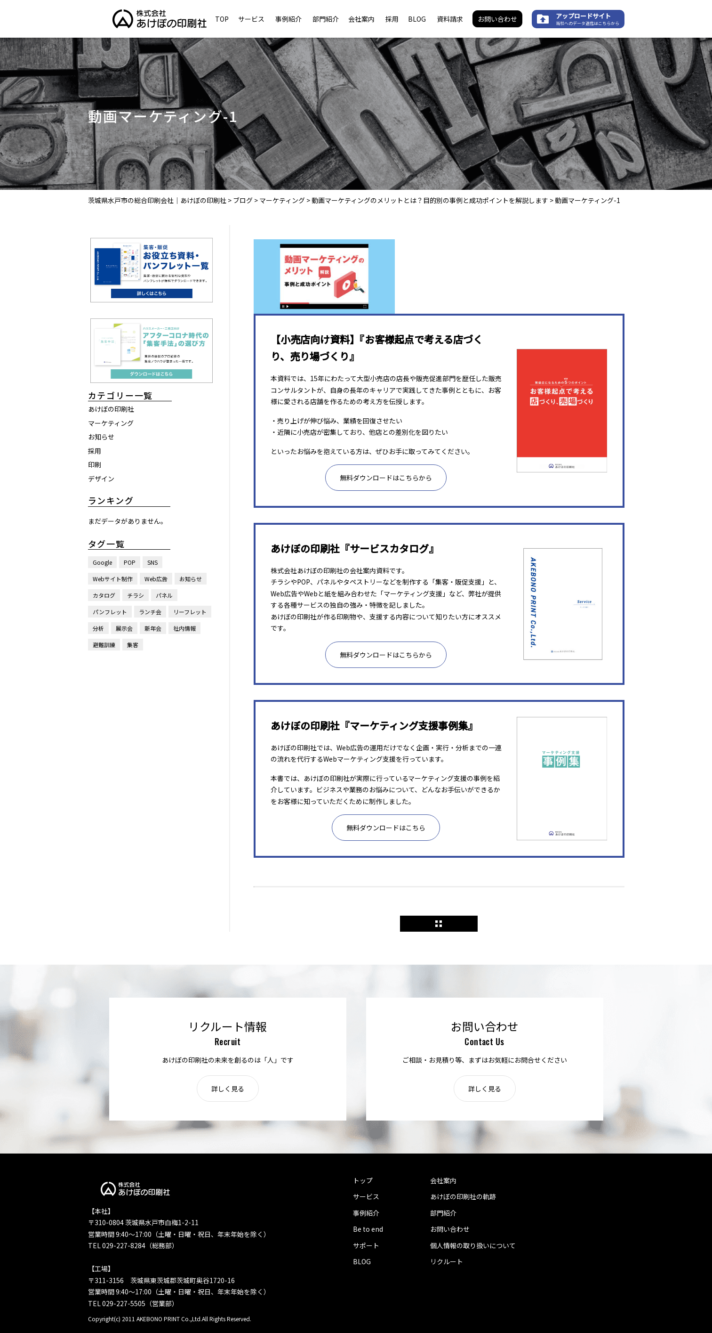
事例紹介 (288, 19)
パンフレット (110, 612)
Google (102, 562)
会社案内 (361, 19)
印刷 (94, 464)
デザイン (101, 478)
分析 (98, 628)
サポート (366, 1245)
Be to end (368, 1229)
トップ (363, 1180)
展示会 (124, 628)
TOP (222, 19)
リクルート (446, 1261)
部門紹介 (325, 19)
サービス (251, 19)
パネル (164, 595)
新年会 (152, 628)
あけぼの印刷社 (111, 409)
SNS (152, 562)
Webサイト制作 (113, 579)
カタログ (104, 595)
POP (130, 562)
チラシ (135, 595)
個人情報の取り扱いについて (473, 1245)
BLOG (417, 19)
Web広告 (156, 579)
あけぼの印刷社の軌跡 (463, 1196)
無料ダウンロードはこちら (385, 827)
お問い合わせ (497, 19)
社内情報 (184, 628)
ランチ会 (150, 612)
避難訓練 (104, 645)
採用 (392, 19)
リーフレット (190, 612)
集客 (132, 645)
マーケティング (111, 423)
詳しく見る (227, 1088)
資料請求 (450, 19)
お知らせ (101, 436)
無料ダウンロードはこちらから (386, 477)
